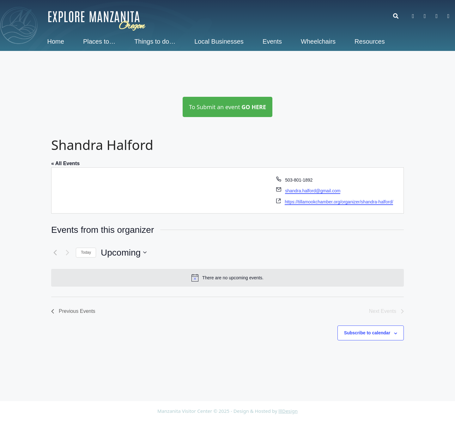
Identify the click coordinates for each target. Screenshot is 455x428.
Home (55, 41)
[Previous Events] (55, 252)
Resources (370, 41)
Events (272, 41)
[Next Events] (67, 252)
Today (86, 252)
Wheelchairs (318, 41)
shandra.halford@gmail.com (312, 190)
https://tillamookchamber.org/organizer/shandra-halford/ (339, 201)
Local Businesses (219, 41)
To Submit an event (227, 107)
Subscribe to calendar (367, 332)
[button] (399, 16)
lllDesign (288, 411)
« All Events (65, 163)
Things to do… (154, 41)
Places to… (99, 41)
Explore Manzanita (93, 16)
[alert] (227, 278)
